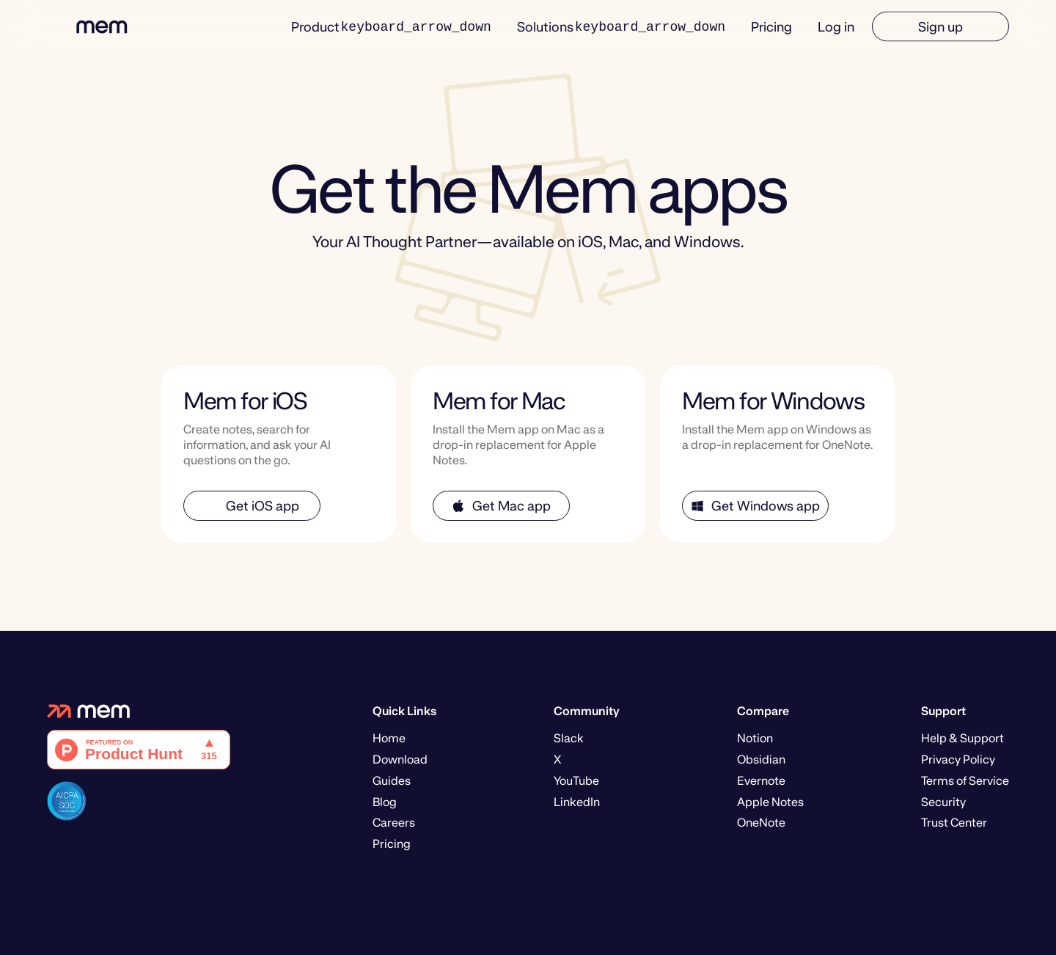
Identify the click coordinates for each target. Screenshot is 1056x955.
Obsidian (761, 759)
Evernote (761, 781)
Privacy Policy (958, 759)
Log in (836, 26)
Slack (569, 738)
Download (400, 759)
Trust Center (954, 823)
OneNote (761, 823)
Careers (394, 823)
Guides (392, 781)
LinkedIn (577, 802)
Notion (755, 738)
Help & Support (962, 738)
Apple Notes (770, 802)
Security (943, 802)
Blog (385, 802)
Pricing (771, 26)
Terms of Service (965, 781)
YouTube (576, 781)
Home (389, 738)
